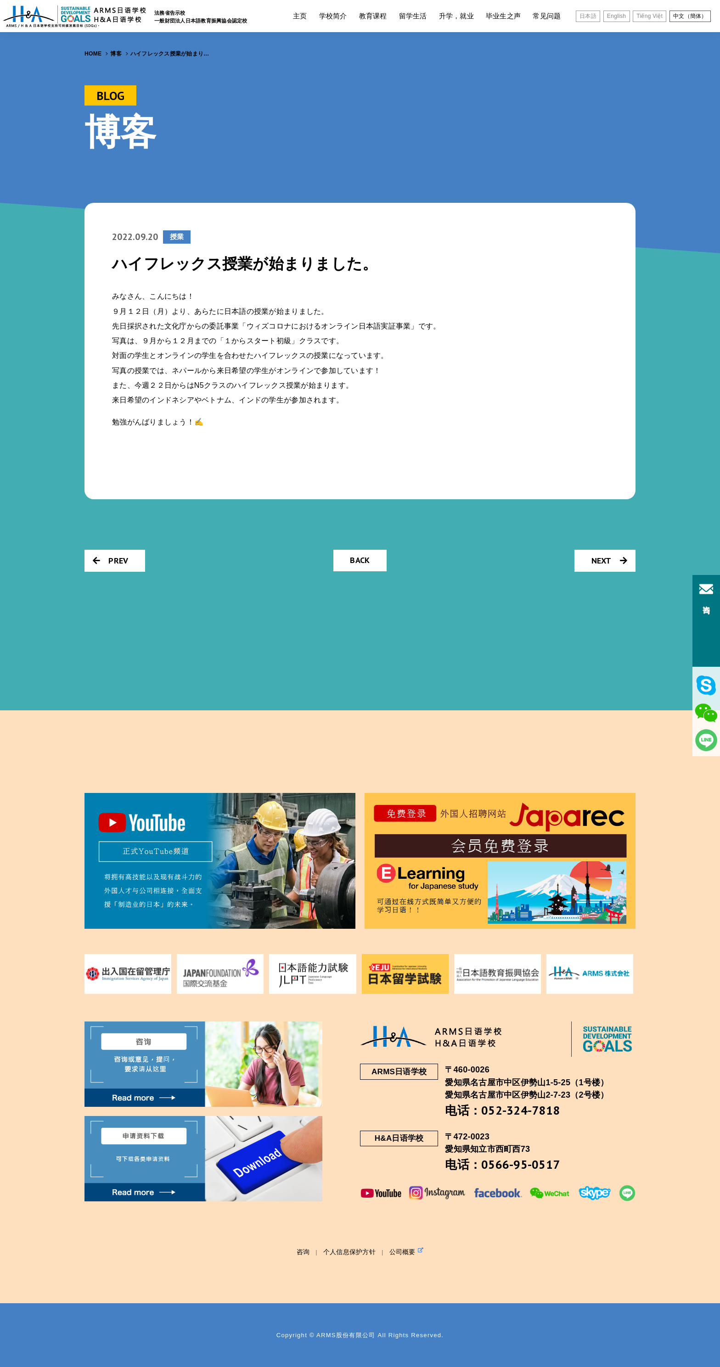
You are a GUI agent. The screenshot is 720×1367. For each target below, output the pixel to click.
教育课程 (373, 16)
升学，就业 (456, 16)
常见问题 (547, 16)
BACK (360, 560)
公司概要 (406, 1251)
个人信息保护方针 (349, 1251)
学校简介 (333, 16)
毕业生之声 (503, 16)
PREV (110, 560)
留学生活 (413, 16)
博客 (116, 53)
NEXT (609, 560)
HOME (92, 53)
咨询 (303, 1251)
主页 (300, 16)
